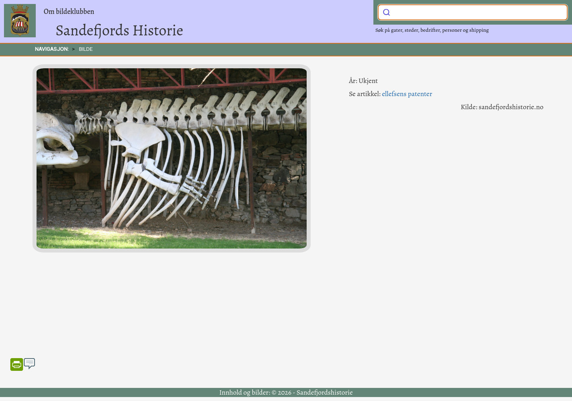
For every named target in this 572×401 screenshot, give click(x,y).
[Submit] (386, 11)
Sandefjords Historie (119, 30)
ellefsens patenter (407, 93)
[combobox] (472, 12)
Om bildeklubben (69, 11)
